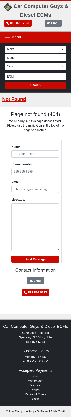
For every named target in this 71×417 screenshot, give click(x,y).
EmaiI (15, 181)
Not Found (14, 99)
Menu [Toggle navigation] (13, 37)
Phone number (22, 164)
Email (53, 23)
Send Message (35, 259)
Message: (18, 199)
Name (15, 146)
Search (35, 85)
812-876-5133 (17, 23)
